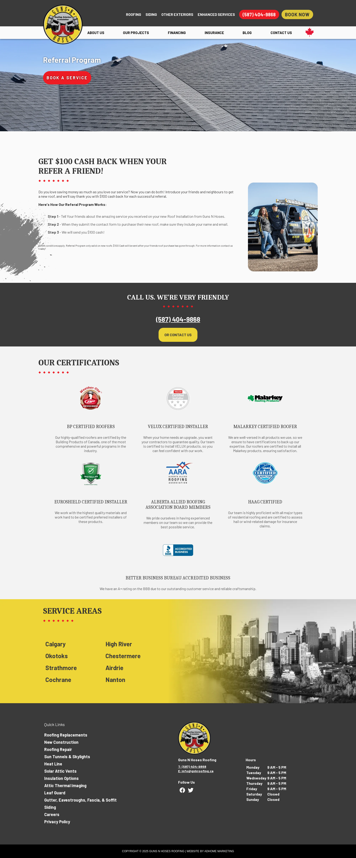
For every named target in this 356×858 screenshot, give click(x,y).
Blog (247, 33)
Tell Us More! (229, 88)
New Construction (61, 742)
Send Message (263, 114)
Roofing (133, 14)
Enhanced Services (216, 14)
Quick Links (54, 724)
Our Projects (136, 33)
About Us (95, 33)
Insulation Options (61, 778)
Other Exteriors (177, 14)
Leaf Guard (54, 792)
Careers (51, 814)
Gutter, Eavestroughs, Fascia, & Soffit (80, 800)
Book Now (297, 14)
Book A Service (67, 77)
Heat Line (53, 763)
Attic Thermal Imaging (65, 785)
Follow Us (186, 782)
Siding (151, 14)
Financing (177, 33)
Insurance (214, 33)
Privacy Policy (57, 821)
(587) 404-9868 (259, 14)
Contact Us (281, 33)
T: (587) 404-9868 (192, 766)
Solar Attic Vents (60, 771)
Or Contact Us (178, 332)
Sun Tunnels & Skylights (67, 756)
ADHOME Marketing (219, 851)
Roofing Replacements (65, 734)
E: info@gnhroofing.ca (196, 771)
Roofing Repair (58, 749)
